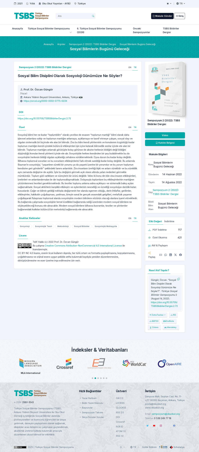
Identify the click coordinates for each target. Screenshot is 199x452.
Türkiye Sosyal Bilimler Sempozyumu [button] (49, 28)
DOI (118, 417)
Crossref (120, 421)
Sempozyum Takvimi (91, 412)
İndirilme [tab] (169, 221)
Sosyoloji (25, 226)
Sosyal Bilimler (81, 226)
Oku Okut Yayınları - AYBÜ (56, 3)
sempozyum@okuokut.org (166, 413)
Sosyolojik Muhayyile (106, 226)
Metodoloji (63, 226)
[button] (92, 378)
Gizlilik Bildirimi (149, 447)
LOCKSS (120, 403)
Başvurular (86, 407)
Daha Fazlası (158, 315)
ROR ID (119, 426)
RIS (173, 315)
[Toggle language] (180, 3)
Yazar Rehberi (87, 398)
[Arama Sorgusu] (76, 16)
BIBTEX (154, 321)
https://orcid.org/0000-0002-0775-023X (45, 100)
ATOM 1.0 (121, 431)
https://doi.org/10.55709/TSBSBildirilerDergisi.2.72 (44, 118)
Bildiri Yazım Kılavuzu (91, 403)
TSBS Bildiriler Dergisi (171, 30)
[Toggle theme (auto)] (122, 447)
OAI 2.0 (119, 398)
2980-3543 (28, 402)
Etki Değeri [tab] (155, 221)
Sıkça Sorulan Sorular (91, 417)
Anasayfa (17, 28)
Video (165, 135)
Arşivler (61, 44)
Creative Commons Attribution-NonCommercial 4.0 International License (83, 245)
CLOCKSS (121, 407)
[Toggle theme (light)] (169, 3)
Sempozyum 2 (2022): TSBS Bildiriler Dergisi (92, 44)
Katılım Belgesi (165, 142)
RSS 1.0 (119, 436)
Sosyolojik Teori (43, 226)
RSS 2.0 (120, 412)
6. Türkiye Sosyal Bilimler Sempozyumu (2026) (99, 30)
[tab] (129, 67)
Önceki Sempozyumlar (141, 30)
